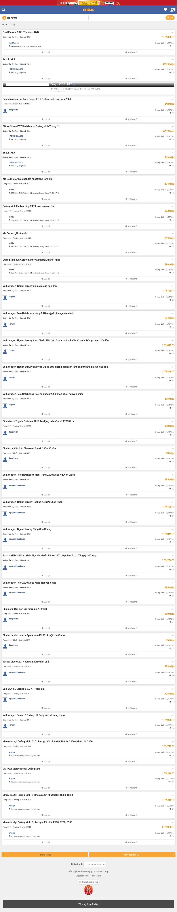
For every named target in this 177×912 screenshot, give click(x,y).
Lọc (170, 17)
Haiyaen (12, 297)
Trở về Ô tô (9, 18)
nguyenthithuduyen (17, 485)
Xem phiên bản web (89, 882)
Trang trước (27, 855)
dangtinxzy (13, 110)
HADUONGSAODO (16, 69)
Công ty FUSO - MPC (61, 84)
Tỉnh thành (77, 864)
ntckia (11, 190)
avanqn (12, 752)
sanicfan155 (14, 43)
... (88, 849)
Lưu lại (45, 52)
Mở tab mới (131, 52)
